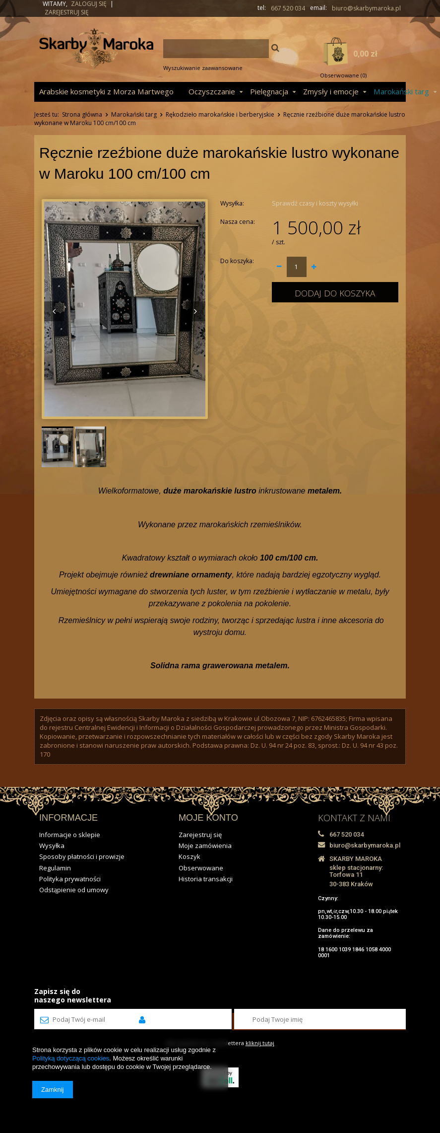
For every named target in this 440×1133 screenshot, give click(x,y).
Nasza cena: (237, 221)
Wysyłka (51, 845)
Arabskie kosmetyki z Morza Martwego (106, 91)
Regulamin (55, 867)
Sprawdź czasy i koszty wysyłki (315, 203)
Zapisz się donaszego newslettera (72, 995)
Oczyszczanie (212, 91)
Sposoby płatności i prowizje (82, 856)
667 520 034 (288, 8)
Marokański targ (134, 114)
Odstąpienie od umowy (74, 889)
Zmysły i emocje (331, 91)
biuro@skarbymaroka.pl (366, 8)
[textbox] (216, 48)
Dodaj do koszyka (335, 293)
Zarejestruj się (67, 12)
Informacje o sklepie (69, 834)
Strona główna (82, 114)
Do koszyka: (237, 261)
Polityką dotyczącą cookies (70, 1058)
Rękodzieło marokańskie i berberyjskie (220, 114)
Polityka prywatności (70, 878)
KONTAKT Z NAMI (354, 818)
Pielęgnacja (269, 91)
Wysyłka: (232, 203)
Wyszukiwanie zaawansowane (203, 67)
